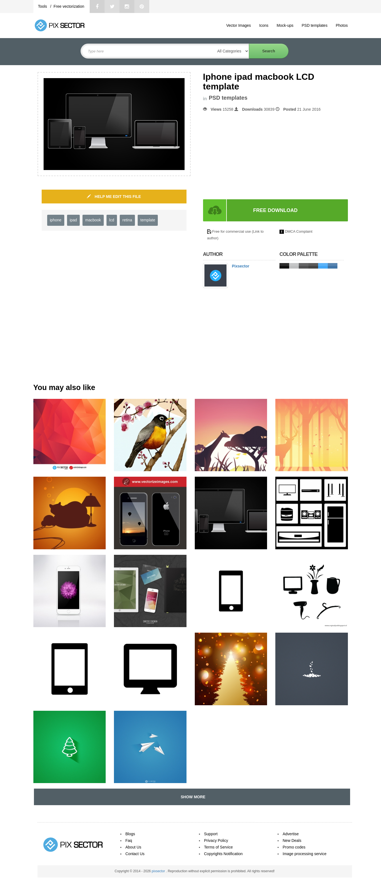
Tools (43, 6)
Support (211, 834)
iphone (56, 220)
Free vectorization (69, 6)
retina (127, 220)
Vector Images (238, 25)
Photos (342, 25)
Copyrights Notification (223, 854)
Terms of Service (218, 847)
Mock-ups (285, 25)
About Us (134, 847)
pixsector (159, 871)
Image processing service (305, 854)
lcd (111, 220)
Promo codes (294, 847)
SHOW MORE (191, 797)
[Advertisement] (249, 155)
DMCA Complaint (299, 231)
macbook (93, 220)
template (147, 220)
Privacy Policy (216, 840)
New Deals (292, 840)
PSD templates (314, 25)
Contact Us (135, 854)
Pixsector (240, 266)
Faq (129, 840)
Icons (263, 25)
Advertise (291, 834)
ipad (73, 220)
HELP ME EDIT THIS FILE (114, 196)
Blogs (130, 834)
